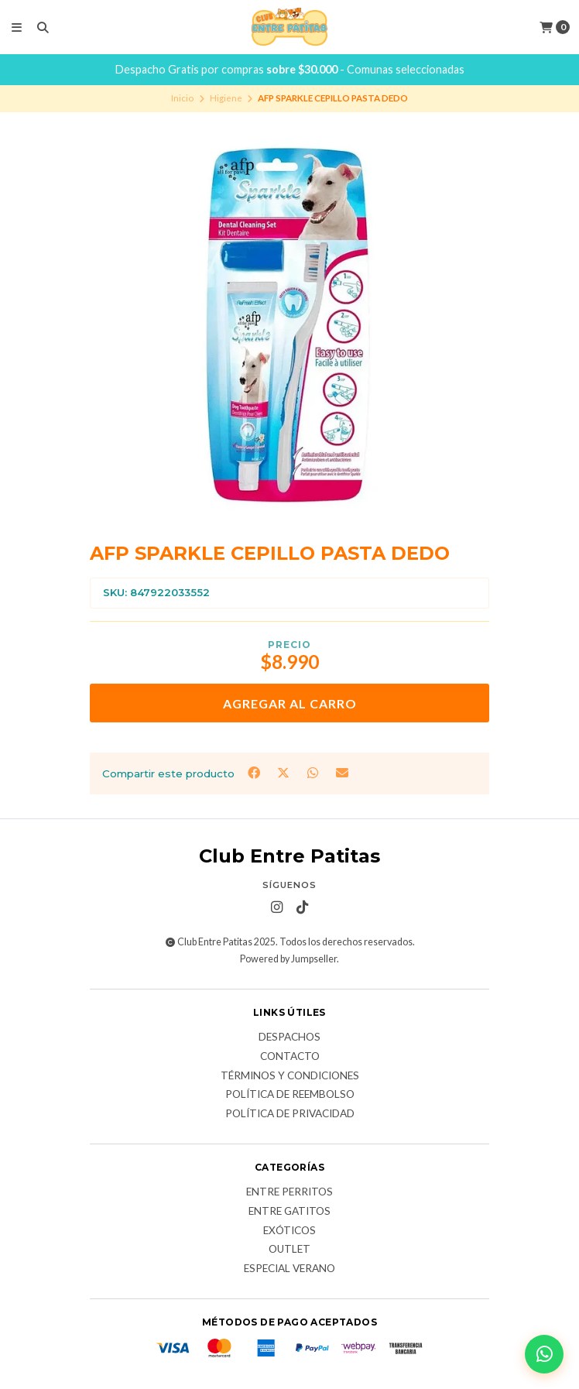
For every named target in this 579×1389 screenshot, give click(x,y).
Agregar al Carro (290, 703)
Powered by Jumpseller (288, 959)
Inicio (182, 98)
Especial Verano (289, 1269)
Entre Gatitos (289, 1211)
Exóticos (289, 1231)
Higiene (226, 98)
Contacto (290, 1056)
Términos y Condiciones (290, 1076)
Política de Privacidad (290, 1114)
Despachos (289, 1037)
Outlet (289, 1249)
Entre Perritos (289, 1192)
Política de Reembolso (290, 1094)
